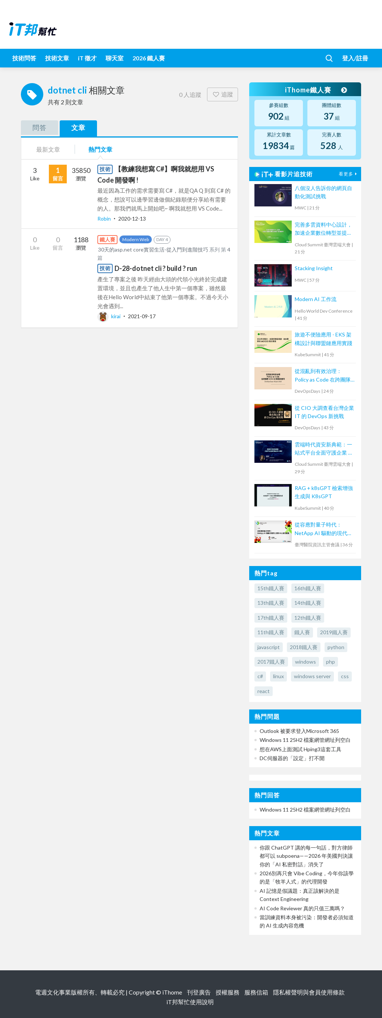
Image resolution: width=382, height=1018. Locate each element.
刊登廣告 (199, 992)
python (336, 647)
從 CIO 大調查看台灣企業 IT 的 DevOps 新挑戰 (324, 412)
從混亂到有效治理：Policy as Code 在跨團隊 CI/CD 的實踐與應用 (323, 376)
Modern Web (135, 239)
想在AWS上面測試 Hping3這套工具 (300, 749)
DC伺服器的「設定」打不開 (292, 758)
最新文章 (48, 149)
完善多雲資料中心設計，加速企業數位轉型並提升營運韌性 (323, 229)
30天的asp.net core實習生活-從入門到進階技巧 (153, 249)
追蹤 (222, 94)
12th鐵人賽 (307, 617)
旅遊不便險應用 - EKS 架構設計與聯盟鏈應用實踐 (323, 338)
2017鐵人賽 (271, 661)
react (263, 691)
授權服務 (227, 992)
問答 (39, 127)
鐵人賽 (302, 632)
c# (260, 676)
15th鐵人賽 (270, 588)
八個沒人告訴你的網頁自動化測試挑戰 (323, 192)
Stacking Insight (314, 268)
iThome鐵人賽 (315, 90)
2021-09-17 (142, 316)
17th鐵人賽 (270, 617)
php (330, 661)
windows (305, 661)
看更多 (349, 174)
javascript (268, 647)
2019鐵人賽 (334, 632)
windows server (312, 676)
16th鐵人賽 (307, 588)
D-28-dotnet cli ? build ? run (156, 268)
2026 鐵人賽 (148, 57)
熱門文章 (100, 149)
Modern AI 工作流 (315, 299)
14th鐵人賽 (307, 603)
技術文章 (57, 57)
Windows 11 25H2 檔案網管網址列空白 (305, 740)
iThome (172, 992)
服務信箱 (256, 992)
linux (278, 676)
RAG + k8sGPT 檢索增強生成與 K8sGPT (324, 492)
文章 (78, 127)
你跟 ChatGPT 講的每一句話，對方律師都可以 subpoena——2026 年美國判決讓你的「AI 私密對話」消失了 (306, 855)
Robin (104, 218)
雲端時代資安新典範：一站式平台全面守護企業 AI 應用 (324, 449)
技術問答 (24, 57)
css (345, 676)
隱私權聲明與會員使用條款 (309, 992)
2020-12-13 (132, 218)
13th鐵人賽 (270, 603)
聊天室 (114, 57)
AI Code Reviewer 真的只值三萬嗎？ (302, 908)
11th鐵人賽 (270, 632)
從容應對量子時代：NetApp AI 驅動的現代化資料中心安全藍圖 (324, 529)
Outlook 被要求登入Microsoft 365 (299, 731)
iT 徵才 (87, 57)
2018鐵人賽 (303, 647)
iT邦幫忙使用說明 (190, 1001)
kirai (109, 316)
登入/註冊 (355, 57)
